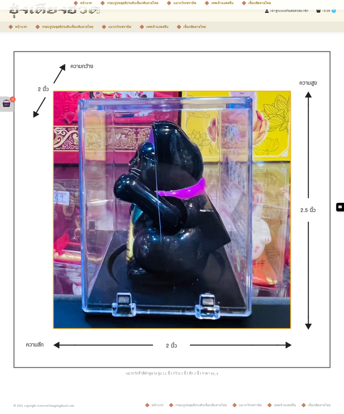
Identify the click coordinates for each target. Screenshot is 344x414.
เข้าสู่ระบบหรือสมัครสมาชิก (286, 11)
